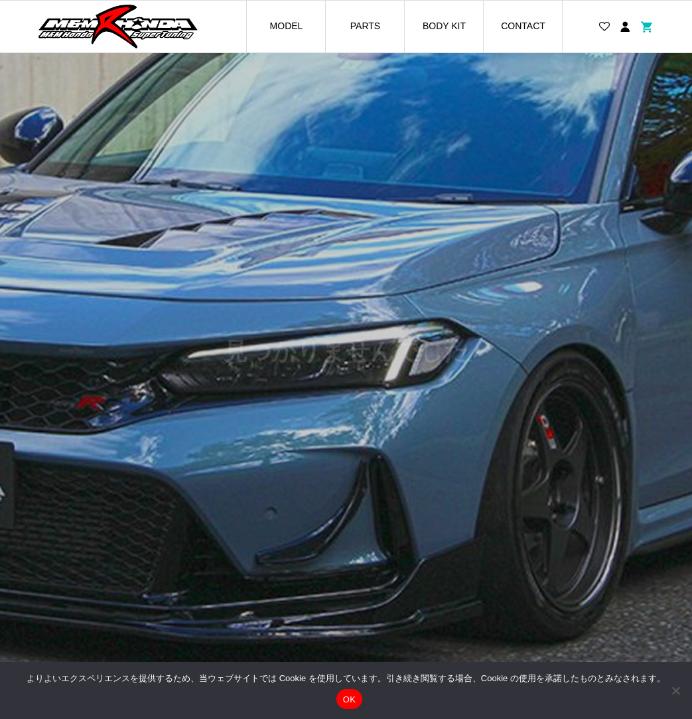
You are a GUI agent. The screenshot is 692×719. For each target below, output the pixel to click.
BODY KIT (444, 26)
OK (349, 699)
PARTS (365, 26)
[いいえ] (675, 690)
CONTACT (523, 26)
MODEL (286, 26)
